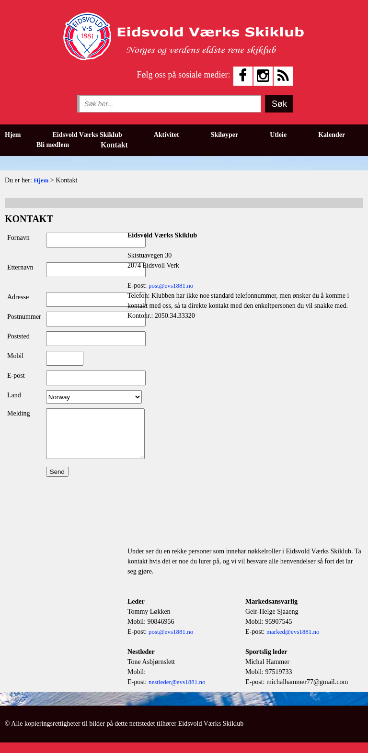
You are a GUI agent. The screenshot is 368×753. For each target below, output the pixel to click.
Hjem (13, 134)
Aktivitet (166, 134)
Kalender (331, 134)
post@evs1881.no (171, 285)
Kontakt (114, 145)
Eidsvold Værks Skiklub (87, 134)
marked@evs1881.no (293, 631)
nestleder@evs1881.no (177, 682)
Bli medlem (52, 144)
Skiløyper (225, 134)
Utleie (278, 134)
